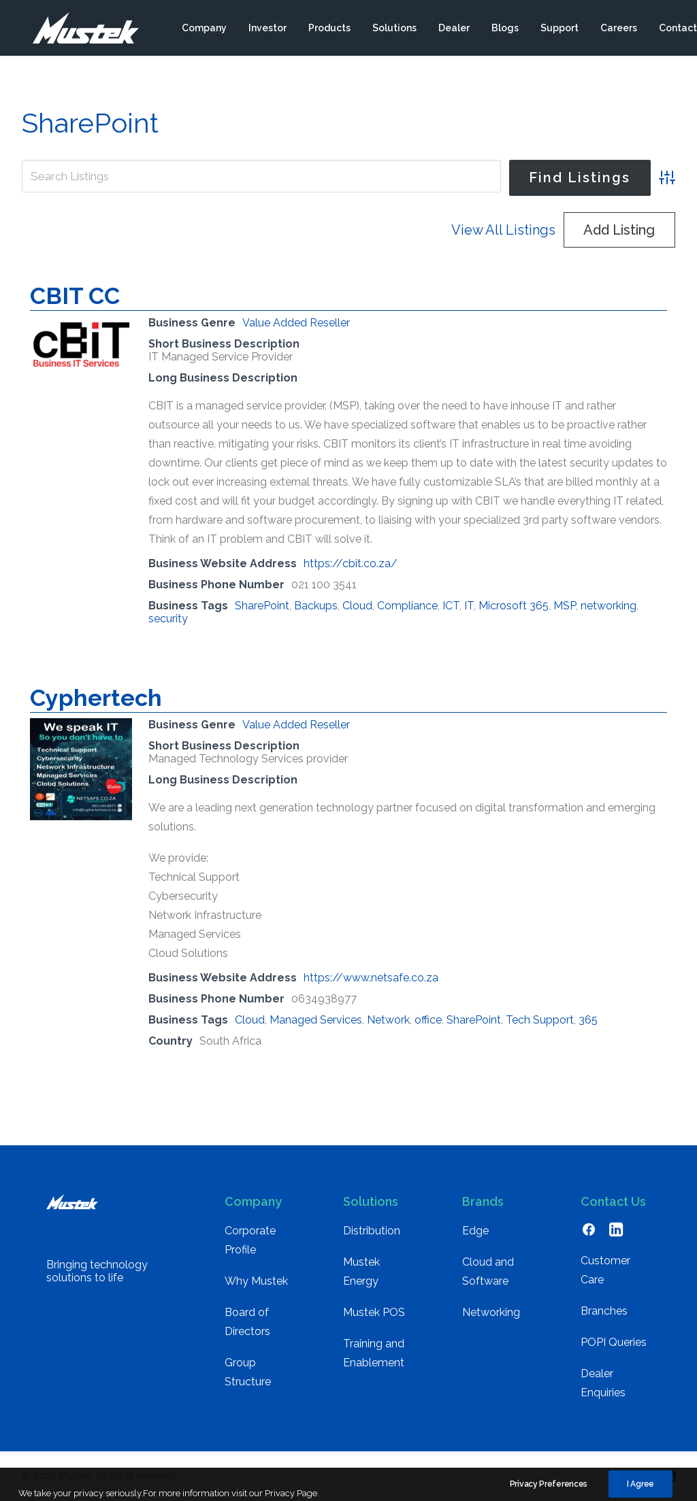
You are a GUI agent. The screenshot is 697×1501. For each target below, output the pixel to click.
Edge (475, 1230)
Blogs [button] (504, 29)
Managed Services (316, 1019)
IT (469, 605)
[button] (589, 1232)
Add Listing (619, 230)
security (168, 618)
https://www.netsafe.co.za (371, 977)
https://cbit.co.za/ (351, 563)
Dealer (453, 29)
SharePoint (262, 605)
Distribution (371, 1230)
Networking (491, 1312)
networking (608, 605)
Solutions (394, 29)
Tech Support (540, 1019)
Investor (267, 29)
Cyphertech (96, 697)
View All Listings (503, 230)
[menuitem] (204, 29)
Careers (618, 29)
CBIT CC (75, 295)
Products (329, 29)
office (428, 1019)
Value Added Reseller (296, 322)
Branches (604, 1310)
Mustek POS (374, 1312)
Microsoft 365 (514, 605)
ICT (450, 605)
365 (588, 1019)
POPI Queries (614, 1342)
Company (203, 29)
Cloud (357, 605)
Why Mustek (256, 1281)
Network (388, 1019)
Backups (316, 605)
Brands (483, 1201)
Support (559, 29)
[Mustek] (80, 29)
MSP (564, 605)
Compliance (407, 605)
